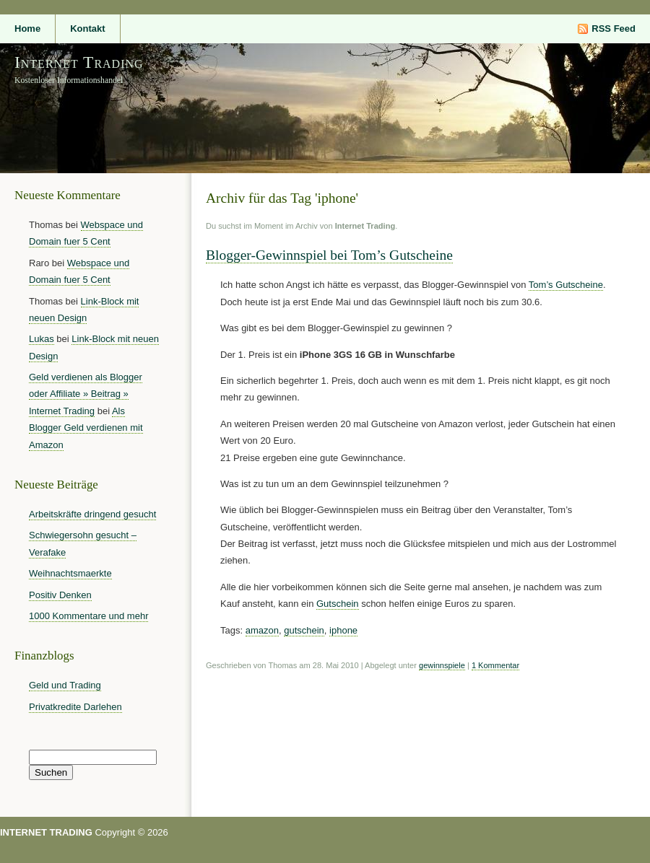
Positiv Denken (60, 595)
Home (27, 28)
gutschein (304, 630)
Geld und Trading (65, 685)
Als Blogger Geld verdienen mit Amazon (86, 428)
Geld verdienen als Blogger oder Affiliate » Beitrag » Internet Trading (85, 394)
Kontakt (87, 28)
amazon (262, 630)
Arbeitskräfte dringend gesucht (92, 514)
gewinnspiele (442, 665)
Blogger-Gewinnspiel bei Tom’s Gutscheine (329, 255)
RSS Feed (614, 28)
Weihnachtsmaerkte (70, 573)
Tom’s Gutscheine (566, 284)
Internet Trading (79, 62)
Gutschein (337, 603)
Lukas (41, 338)
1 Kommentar (495, 665)
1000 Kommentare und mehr (88, 615)
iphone (343, 630)
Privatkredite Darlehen (75, 706)
